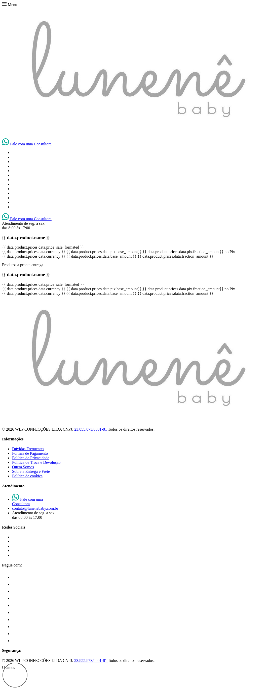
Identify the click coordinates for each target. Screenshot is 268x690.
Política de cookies (27, 476)
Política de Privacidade (30, 458)
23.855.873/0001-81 (91, 429)
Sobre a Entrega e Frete (31, 471)
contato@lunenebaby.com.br (35, 508)
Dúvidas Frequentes (28, 449)
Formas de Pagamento (30, 453)
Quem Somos (23, 467)
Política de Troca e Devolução (36, 462)
